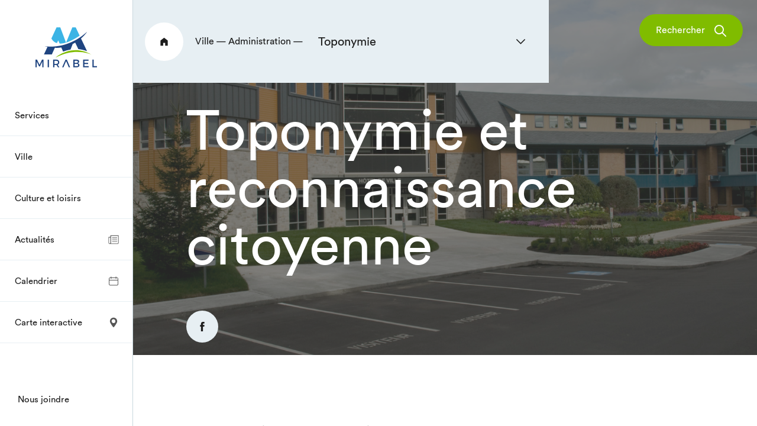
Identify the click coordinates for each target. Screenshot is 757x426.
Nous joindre (43, 399)
